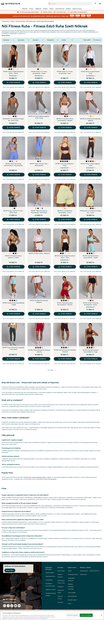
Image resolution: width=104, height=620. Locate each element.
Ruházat (45, 8)
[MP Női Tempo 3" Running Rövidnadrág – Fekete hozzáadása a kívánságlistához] (100, 277)
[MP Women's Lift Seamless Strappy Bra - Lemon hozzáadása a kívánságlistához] (100, 185)
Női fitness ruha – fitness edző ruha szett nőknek (40, 21)
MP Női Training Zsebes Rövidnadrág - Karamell (65, 351)
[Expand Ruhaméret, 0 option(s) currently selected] (52, 40)
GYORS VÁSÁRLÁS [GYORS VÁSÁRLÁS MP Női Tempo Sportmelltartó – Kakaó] (65, 175)
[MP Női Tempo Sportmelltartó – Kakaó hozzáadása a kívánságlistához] (74, 138)
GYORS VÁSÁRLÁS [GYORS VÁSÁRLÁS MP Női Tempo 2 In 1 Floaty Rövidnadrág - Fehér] (65, 82)
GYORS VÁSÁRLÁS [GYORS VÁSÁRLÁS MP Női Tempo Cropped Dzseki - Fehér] (90, 82)
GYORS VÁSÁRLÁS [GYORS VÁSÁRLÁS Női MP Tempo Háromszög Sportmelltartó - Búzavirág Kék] (13, 175)
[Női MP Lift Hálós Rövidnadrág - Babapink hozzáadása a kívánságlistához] (48, 277)
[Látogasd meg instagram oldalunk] (4, 605)
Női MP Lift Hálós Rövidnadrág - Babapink (39, 301)
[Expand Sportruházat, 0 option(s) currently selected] (23, 40)
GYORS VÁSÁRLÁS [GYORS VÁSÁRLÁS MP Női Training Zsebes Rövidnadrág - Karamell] (65, 359)
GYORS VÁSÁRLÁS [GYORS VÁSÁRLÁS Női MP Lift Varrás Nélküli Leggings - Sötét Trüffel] (39, 127)
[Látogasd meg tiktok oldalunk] (11, 605)
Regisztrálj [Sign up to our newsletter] (10, 570)
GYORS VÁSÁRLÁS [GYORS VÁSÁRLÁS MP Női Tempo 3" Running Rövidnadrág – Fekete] (90, 314)
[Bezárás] (101, 615)
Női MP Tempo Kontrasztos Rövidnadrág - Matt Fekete (39, 211)
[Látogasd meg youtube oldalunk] (15, 605)
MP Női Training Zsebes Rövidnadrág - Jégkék (13, 303)
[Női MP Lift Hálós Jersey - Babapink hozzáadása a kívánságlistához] (48, 230)
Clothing (12, 21)
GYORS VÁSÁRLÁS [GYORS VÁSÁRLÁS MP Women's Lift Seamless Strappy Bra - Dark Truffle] (13, 127)
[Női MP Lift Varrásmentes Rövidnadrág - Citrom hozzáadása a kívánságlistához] (74, 185)
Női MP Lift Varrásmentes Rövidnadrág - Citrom (64, 211)
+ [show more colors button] (17, 69)
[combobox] (70, 3)
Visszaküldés (49, 580)
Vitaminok (60, 602)
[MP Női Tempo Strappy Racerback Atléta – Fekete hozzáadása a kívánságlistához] (22, 46)
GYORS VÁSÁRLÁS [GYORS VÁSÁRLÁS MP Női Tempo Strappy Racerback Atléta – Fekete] (13, 82)
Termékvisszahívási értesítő (51, 594)
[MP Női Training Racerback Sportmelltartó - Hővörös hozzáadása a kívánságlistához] (74, 277)
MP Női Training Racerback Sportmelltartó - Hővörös (65, 303)
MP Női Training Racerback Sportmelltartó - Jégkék (90, 256)
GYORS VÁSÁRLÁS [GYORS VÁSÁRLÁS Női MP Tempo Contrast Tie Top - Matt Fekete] (13, 219)
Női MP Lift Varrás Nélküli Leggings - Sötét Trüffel (39, 117)
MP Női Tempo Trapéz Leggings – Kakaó (91, 164)
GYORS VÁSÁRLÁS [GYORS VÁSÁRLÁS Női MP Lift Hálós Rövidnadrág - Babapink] (39, 314)
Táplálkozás (38, 8)
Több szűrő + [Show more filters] (87, 40)
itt (44, 618)
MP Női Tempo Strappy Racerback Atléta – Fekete (13, 72)
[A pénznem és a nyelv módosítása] (21, 599)
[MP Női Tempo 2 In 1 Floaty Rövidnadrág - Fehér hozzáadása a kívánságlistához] (74, 46)
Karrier (69, 603)
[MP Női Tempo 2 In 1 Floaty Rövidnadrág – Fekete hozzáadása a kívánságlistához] (48, 46)
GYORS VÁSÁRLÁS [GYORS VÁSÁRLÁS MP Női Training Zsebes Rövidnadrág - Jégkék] (13, 314)
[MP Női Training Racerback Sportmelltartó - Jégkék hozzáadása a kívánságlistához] (100, 230)
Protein (31, 8)
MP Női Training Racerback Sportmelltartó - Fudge (90, 351)
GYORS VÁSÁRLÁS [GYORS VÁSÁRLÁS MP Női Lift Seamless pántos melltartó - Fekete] (13, 267)
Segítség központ (50, 576)
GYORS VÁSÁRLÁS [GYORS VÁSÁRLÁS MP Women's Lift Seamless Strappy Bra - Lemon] (90, 219)
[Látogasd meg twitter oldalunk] (19, 605)
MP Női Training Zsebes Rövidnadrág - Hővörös (39, 351)
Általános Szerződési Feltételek (71, 586)
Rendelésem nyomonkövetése (50, 585)
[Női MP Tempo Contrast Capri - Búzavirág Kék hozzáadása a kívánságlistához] (48, 138)
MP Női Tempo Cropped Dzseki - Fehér (90, 72)
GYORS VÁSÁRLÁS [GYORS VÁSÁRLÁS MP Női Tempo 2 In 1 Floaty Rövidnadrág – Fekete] (39, 82)
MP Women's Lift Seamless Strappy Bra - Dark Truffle (13, 119)
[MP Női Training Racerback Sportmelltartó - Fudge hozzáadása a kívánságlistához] (100, 324)
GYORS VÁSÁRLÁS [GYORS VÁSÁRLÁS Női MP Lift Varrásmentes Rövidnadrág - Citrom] (65, 219)
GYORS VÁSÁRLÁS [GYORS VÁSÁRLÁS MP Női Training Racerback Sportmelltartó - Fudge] (90, 359)
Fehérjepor (61, 586)
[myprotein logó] (11, 3)
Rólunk (70, 571)
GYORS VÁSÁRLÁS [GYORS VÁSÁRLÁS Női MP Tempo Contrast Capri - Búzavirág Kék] (39, 175)
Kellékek (68, 8)
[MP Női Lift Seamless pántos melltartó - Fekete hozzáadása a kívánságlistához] (22, 230)
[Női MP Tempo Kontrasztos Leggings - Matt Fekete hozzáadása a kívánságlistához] (22, 324)
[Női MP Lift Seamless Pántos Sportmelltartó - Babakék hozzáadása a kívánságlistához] (74, 93)
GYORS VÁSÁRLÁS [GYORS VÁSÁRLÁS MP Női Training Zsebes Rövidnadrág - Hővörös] (39, 359)
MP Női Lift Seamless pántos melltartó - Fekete (13, 256)
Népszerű (24, 8)
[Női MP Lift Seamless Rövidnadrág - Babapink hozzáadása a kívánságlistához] (100, 93)
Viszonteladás (72, 592)
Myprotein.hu (5, 21)
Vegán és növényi (77, 8)
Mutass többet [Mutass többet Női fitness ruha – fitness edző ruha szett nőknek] (6, 35)
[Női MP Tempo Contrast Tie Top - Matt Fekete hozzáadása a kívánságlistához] (22, 185)
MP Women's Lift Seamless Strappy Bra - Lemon (90, 211)
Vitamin (51, 8)
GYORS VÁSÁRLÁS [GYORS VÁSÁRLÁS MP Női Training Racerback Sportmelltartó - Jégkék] (90, 267)
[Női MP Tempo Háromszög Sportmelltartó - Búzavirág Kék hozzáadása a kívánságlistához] (22, 138)
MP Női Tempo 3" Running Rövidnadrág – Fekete (90, 303)
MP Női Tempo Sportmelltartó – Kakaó (64, 164)
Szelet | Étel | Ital (59, 8)
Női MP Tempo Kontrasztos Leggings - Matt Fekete (13, 348)
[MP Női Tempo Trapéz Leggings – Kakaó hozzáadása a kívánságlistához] (100, 138)
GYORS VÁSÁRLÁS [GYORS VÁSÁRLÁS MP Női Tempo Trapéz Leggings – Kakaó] (90, 175)
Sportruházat (61, 571)
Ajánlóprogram (90, 571)
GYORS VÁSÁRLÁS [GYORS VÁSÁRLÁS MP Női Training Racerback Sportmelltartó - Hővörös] (65, 314)
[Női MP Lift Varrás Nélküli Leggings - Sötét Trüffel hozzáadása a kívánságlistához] (48, 93)
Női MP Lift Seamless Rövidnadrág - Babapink (90, 119)
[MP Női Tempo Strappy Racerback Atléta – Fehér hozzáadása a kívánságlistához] (74, 230)
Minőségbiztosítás (73, 574)
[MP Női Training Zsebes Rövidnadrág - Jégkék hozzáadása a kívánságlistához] (22, 277)
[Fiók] (95, 4)
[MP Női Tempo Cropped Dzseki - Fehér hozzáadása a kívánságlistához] (100, 46)
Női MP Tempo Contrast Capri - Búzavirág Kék (39, 164)
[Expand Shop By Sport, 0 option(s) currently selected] (38, 40)
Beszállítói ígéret (72, 600)
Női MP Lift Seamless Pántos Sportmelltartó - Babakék (64, 119)
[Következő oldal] (55, 370)
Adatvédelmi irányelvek (71, 579)
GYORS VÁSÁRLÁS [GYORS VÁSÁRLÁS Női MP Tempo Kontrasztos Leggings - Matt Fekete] (13, 359)
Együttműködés (72, 596)
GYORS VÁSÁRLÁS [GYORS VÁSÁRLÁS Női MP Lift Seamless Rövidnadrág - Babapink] (90, 127)
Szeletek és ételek (61, 591)
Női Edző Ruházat (20, 21)
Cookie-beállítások (8, 595)
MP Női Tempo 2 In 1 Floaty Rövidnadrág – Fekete (39, 72)
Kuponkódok (83, 574)
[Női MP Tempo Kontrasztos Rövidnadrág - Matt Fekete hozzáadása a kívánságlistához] (48, 185)
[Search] (49, 3)
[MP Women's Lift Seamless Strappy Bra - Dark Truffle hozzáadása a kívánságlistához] (22, 93)
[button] (9, 69)
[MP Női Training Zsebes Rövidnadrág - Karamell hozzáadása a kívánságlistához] (74, 324)
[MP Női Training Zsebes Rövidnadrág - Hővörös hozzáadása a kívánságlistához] (48, 324)
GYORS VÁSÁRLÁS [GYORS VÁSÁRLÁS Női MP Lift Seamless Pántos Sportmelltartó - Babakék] (65, 127)
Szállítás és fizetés (51, 589)
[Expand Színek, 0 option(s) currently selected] (67, 40)
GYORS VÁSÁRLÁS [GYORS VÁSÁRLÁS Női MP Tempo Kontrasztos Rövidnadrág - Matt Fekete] (39, 219)
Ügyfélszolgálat (50, 572)
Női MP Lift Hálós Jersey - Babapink (39, 253)
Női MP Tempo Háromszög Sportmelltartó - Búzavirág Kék (13, 164)
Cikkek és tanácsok (60, 576)
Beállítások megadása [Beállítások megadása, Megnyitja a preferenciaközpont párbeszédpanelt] (72, 615)
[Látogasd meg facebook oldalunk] (8, 605)
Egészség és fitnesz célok (61, 582)
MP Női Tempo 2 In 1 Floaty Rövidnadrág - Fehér (65, 72)
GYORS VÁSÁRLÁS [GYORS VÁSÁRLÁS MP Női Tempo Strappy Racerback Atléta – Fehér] (65, 267)
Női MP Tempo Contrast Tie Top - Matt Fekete (13, 211)
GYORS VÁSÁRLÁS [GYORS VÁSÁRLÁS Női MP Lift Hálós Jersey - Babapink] (39, 267)
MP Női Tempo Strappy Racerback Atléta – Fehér (65, 256)
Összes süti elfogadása (86, 615)
